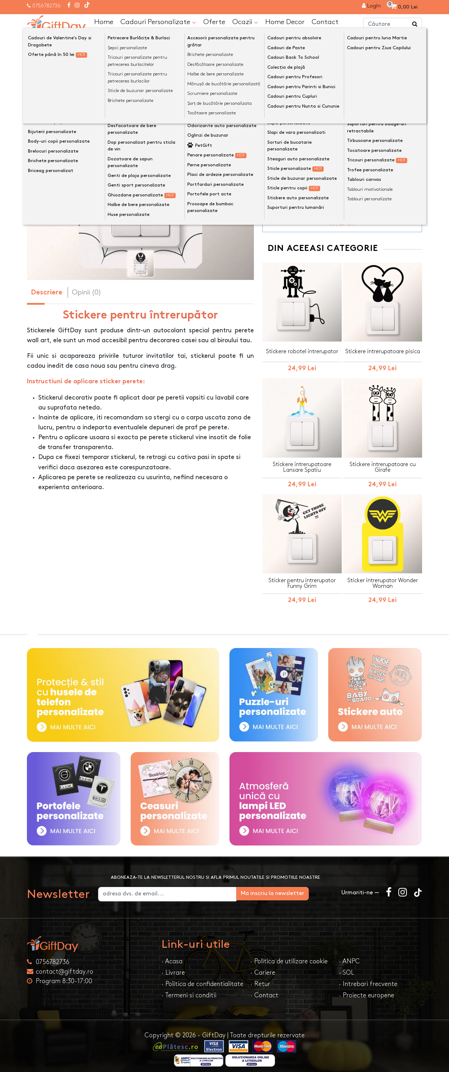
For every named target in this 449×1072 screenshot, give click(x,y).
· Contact (264, 990)
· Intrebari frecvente (368, 979)
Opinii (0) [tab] (86, 292)
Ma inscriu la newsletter (296, 888)
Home (103, 21)
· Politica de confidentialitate (202, 979)
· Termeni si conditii (188, 990)
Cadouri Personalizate (158, 21)
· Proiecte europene (366, 990)
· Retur (260, 979)
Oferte (214, 21)
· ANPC (349, 956)
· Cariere (262, 967)
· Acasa (171, 956)
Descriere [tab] (46, 292)
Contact (325, 21)
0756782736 (46, 6)
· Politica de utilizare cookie (289, 956)
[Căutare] (415, 24)
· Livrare (173, 967)
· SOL (346, 967)
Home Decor (285, 21)
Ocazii (245, 21)
